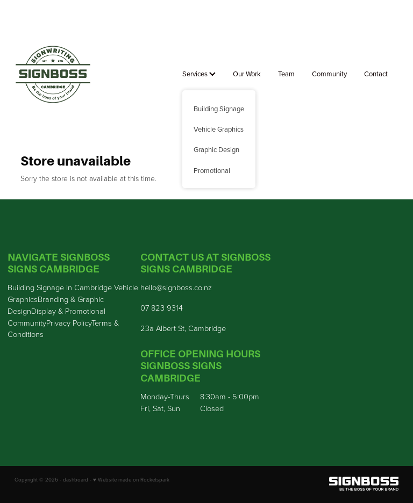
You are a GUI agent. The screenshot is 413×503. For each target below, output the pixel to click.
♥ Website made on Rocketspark (131, 479)
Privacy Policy (68, 322)
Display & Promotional (68, 310)
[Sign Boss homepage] (53, 75)
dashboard (75, 479)
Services (199, 73)
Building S (24, 287)
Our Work (247, 73)
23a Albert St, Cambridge (183, 327)
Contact (376, 73)
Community (329, 73)
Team (286, 73)
